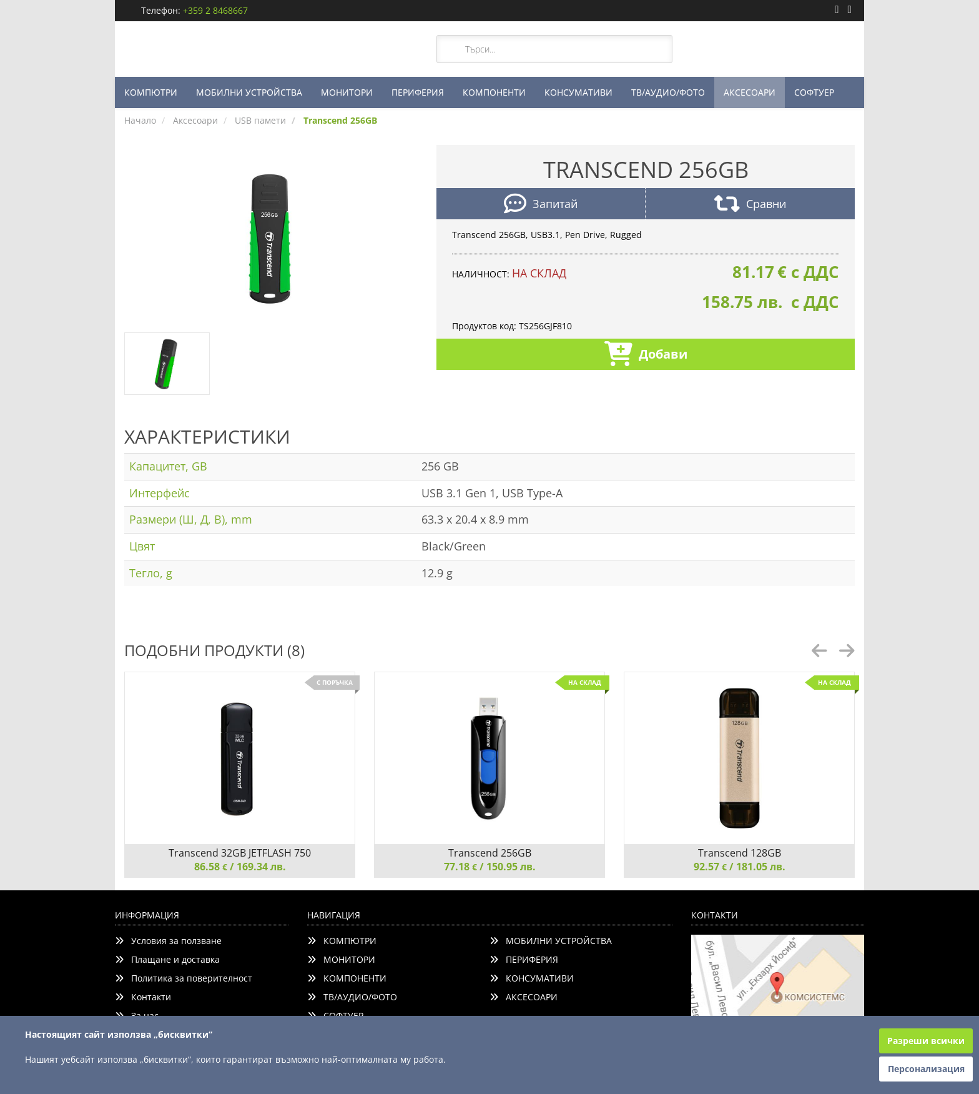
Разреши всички (926, 1041)
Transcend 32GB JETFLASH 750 (240, 853)
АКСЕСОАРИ (749, 92)
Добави (645, 355)
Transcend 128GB (739, 853)
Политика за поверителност (183, 978)
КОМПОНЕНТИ (494, 92)
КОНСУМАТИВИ (578, 92)
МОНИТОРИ (347, 92)
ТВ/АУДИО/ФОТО (668, 92)
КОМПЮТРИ (150, 92)
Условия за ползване (168, 941)
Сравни (750, 205)
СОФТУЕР (814, 92)
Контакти (143, 997)
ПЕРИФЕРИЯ (417, 92)
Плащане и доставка (167, 959)
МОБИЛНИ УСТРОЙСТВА (249, 92)
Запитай (541, 205)
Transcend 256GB (489, 853)
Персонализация (926, 1069)
